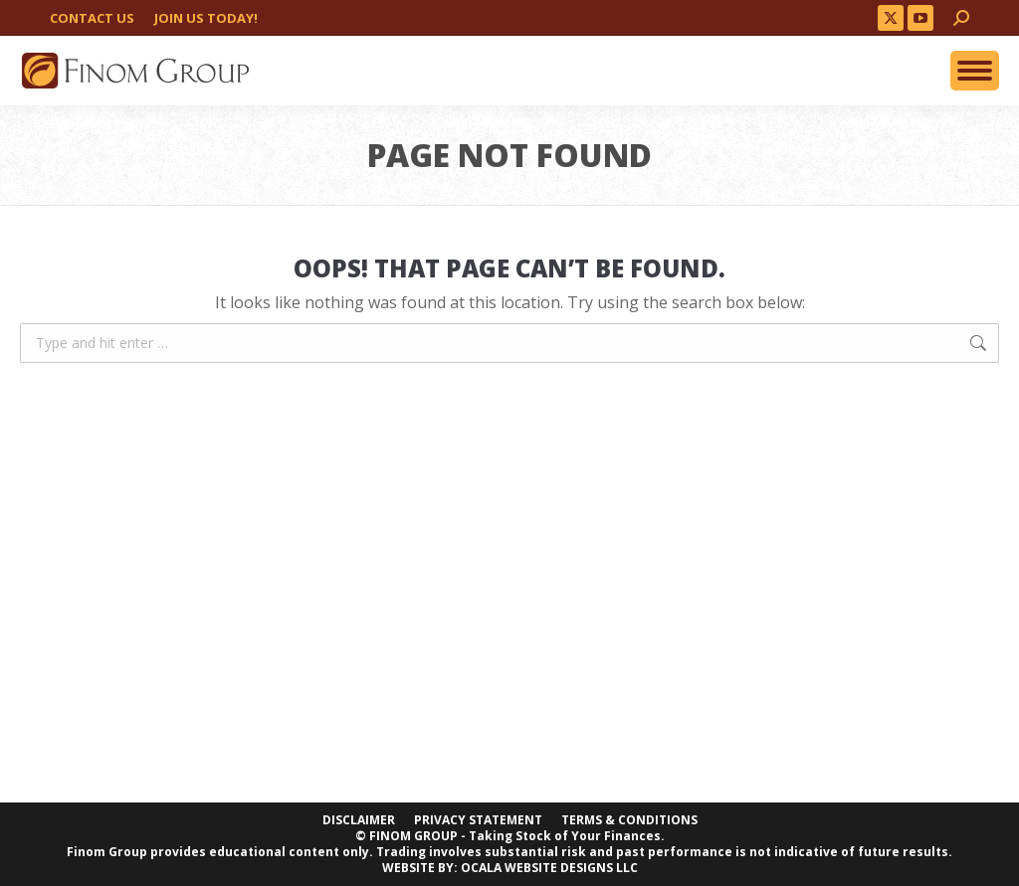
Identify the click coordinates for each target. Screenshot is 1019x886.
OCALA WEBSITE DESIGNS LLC (549, 867)
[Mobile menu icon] (974, 70)
